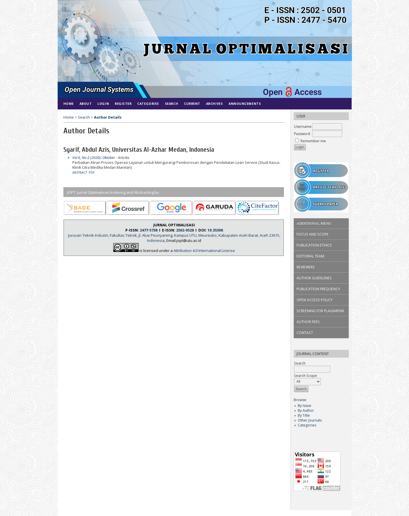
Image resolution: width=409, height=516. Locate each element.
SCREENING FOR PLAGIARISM (320, 310)
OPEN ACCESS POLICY (315, 299)
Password (302, 133)
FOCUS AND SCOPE (313, 234)
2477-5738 (148, 230)
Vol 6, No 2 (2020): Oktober (93, 157)
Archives (214, 103)
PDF (92, 172)
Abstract (79, 172)
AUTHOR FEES (308, 321)
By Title (304, 415)
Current (192, 103)
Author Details (108, 117)
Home (68, 103)
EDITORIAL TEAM (310, 256)
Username (303, 126)
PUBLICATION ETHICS (314, 245)
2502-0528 (185, 230)
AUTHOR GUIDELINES (314, 278)
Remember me (313, 141)
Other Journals (310, 420)
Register (123, 103)
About (86, 103)
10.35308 (215, 230)
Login (103, 103)
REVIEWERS (306, 267)
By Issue (304, 405)
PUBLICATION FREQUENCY (318, 289)
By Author (306, 410)
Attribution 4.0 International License (204, 250)
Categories (307, 425)
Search (171, 103)
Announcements (245, 103)
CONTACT (305, 332)
